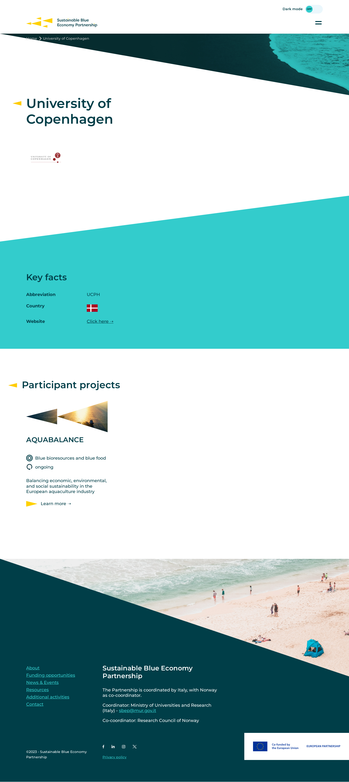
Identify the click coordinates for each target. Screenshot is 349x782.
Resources (37, 689)
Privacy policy (115, 757)
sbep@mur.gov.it (137, 710)
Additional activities (47, 697)
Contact (34, 704)
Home (31, 38)
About (33, 668)
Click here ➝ (100, 321)
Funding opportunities (50, 675)
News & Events (42, 682)
